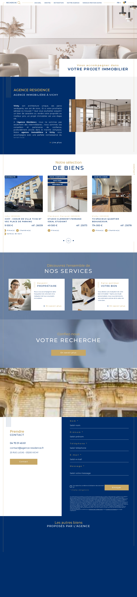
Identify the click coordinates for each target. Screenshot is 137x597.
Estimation (59, 3)
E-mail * (75, 457)
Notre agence (73, 3)
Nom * (74, 423)
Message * (77, 468)
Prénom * (76, 434)
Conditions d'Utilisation (111, 511)
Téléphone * (78, 446)
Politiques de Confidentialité (96, 511)
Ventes (47, 3)
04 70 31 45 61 (18, 445)
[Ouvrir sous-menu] (52, 2)
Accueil (37, 3)
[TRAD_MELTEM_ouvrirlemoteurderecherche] (13, 2)
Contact (134, 169)
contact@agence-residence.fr (27, 449)
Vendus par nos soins (92, 3)
